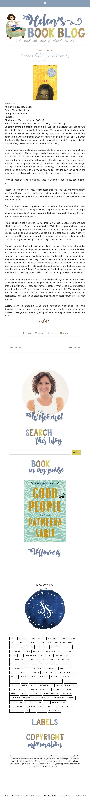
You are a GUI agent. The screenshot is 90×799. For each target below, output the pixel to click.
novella (55, 689)
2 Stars (14, 638)
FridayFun (44, 676)
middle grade (70, 685)
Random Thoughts (51, 693)
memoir (59, 685)
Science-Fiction (57, 698)
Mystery (22, 689)
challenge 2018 (32, 659)
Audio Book (52, 642)
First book (33, 676)
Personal (14, 693)
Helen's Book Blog (32, 796)
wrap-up (52, 710)
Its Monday (15, 685)
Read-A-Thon (66, 693)
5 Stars (41, 50)
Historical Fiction (43, 681)
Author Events (66, 642)
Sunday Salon (16, 706)
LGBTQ (24, 685)
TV (27, 710)
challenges (15, 664)
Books (13, 655)
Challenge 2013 (61, 655)
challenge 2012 (46, 655)
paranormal (67, 689)
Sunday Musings (58, 702)
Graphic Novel (27, 681)
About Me (23, 642)
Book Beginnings (53, 651)
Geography (67, 676)
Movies (13, 689)
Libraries (34, 685)
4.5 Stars (71, 638)
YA (51, 50)
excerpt (14, 676)
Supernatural (30, 706)
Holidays (57, 681)
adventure (41, 642)
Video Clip (42, 710)
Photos (24, 693)
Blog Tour (67, 647)
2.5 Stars (23, 638)
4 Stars (62, 638)
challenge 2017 (17, 659)
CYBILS (44, 672)
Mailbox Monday (47, 685)
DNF (51, 672)
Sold (13, 103)
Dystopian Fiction (62, 672)
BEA (58, 647)
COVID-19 (35, 672)
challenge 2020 (62, 659)
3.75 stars (52, 638)
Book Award (38, 651)
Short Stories (16, 702)
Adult (31, 642)
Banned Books (42, 647)
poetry (38, 693)
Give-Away (15, 681)
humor (67, 681)
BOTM (20, 655)
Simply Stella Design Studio (72, 796)
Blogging (27, 651)
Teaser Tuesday (45, 706)
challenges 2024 (17, 668)
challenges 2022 (46, 664)
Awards (30, 647)
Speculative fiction (33, 702)
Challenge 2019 (47, 659)
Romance (26, 698)
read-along (15, 698)
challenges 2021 (29, 664)
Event (75, 672)
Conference (24, 672)
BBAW (53, 647)
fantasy (23, 676)
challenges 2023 (63, 664)
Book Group (67, 651)
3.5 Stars (41, 638)
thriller (70, 706)
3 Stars (32, 638)
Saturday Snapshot (41, 698)
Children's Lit (66, 668)
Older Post (74, 347)
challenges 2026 (51, 668)
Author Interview (18, 647)
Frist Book (55, 676)
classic (14, 672)
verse (33, 710)
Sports (47, 702)
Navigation (32, 689)
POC (47, 50)
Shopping (70, 698)
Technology (59, 706)
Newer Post (16, 347)
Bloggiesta (15, 651)
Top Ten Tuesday (17, 710)
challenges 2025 (34, 668)
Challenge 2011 (31, 655)
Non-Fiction (45, 689)
